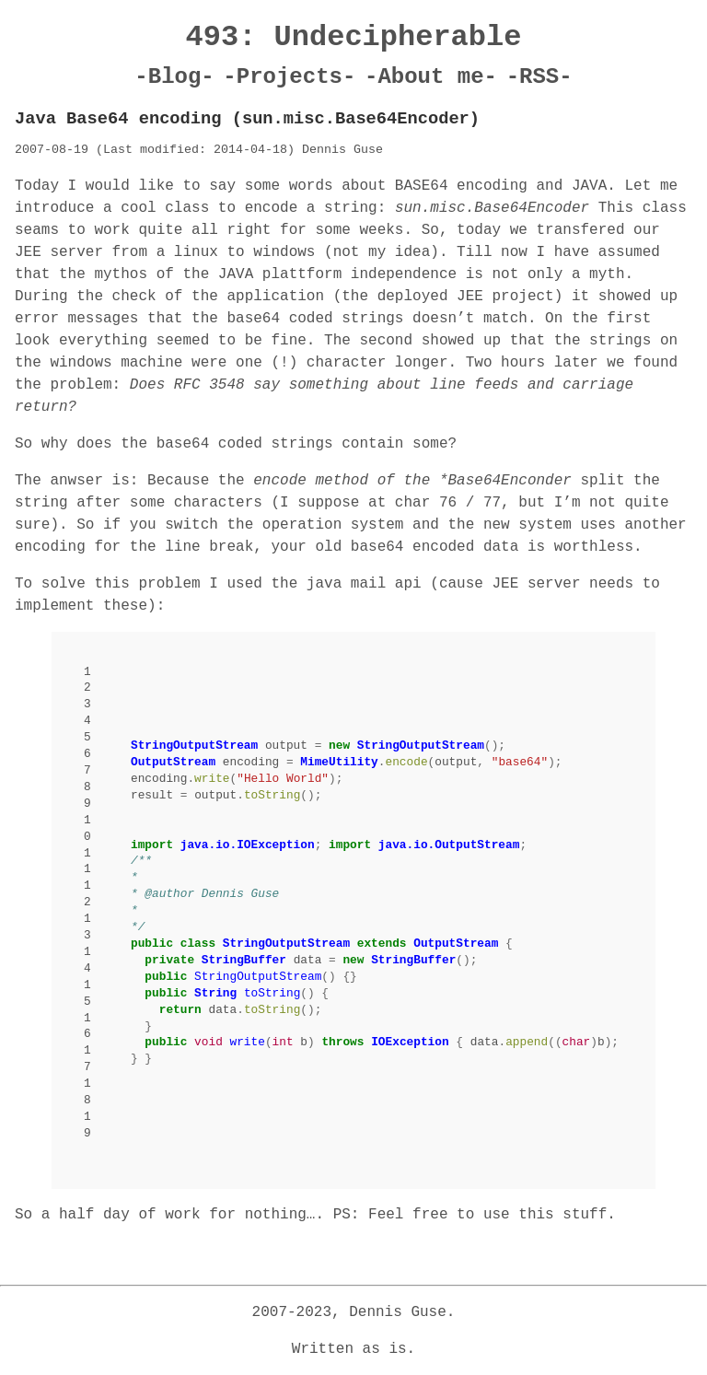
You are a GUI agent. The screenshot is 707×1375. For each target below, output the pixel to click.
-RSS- (539, 76)
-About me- (431, 76)
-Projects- (289, 76)
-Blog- (174, 76)
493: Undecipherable (354, 37)
